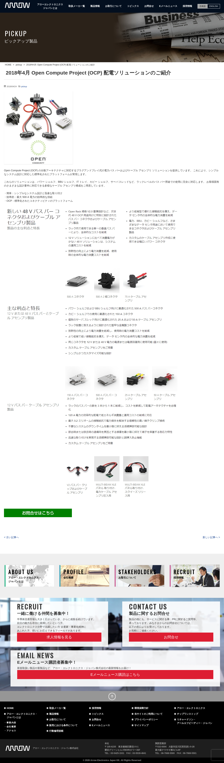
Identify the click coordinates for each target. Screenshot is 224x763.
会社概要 (11, 726)
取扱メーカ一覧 (76, 6)
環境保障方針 (141, 708)
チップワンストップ (187, 714)
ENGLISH (213, 6)
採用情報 (187, 6)
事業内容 (11, 722)
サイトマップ (141, 725)
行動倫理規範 (56, 731)
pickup (24, 86)
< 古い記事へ (11, 537)
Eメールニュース (168, 6)
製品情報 (95, 6)
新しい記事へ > (211, 537)
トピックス (133, 6)
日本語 (203, 6)
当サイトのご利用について (148, 714)
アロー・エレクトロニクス (191, 708)
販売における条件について (63, 725)
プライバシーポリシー (146, 719)
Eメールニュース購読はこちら (115, 675)
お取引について (113, 6)
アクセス (11, 730)
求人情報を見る (59, 637)
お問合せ (149, 6)
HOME (10, 708)
